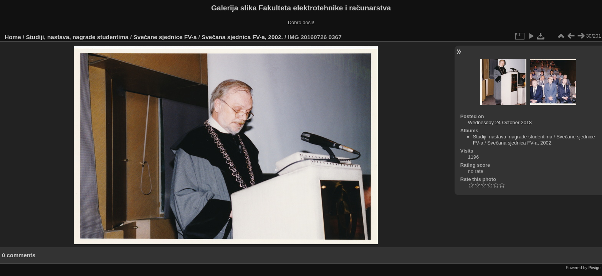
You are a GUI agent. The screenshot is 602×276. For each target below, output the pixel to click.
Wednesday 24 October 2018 (500, 122)
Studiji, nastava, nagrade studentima (77, 37)
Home (13, 37)
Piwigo (594, 267)
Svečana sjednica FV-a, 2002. (242, 37)
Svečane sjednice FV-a (165, 37)
